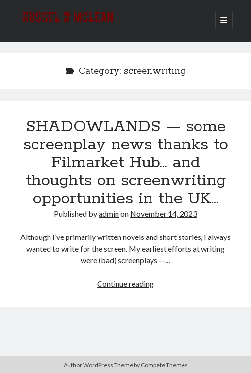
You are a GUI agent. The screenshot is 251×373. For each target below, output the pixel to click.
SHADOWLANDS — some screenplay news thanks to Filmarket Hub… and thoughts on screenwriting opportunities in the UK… (125, 163)
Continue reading (125, 283)
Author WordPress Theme (98, 365)
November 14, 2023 (163, 213)
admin (109, 213)
